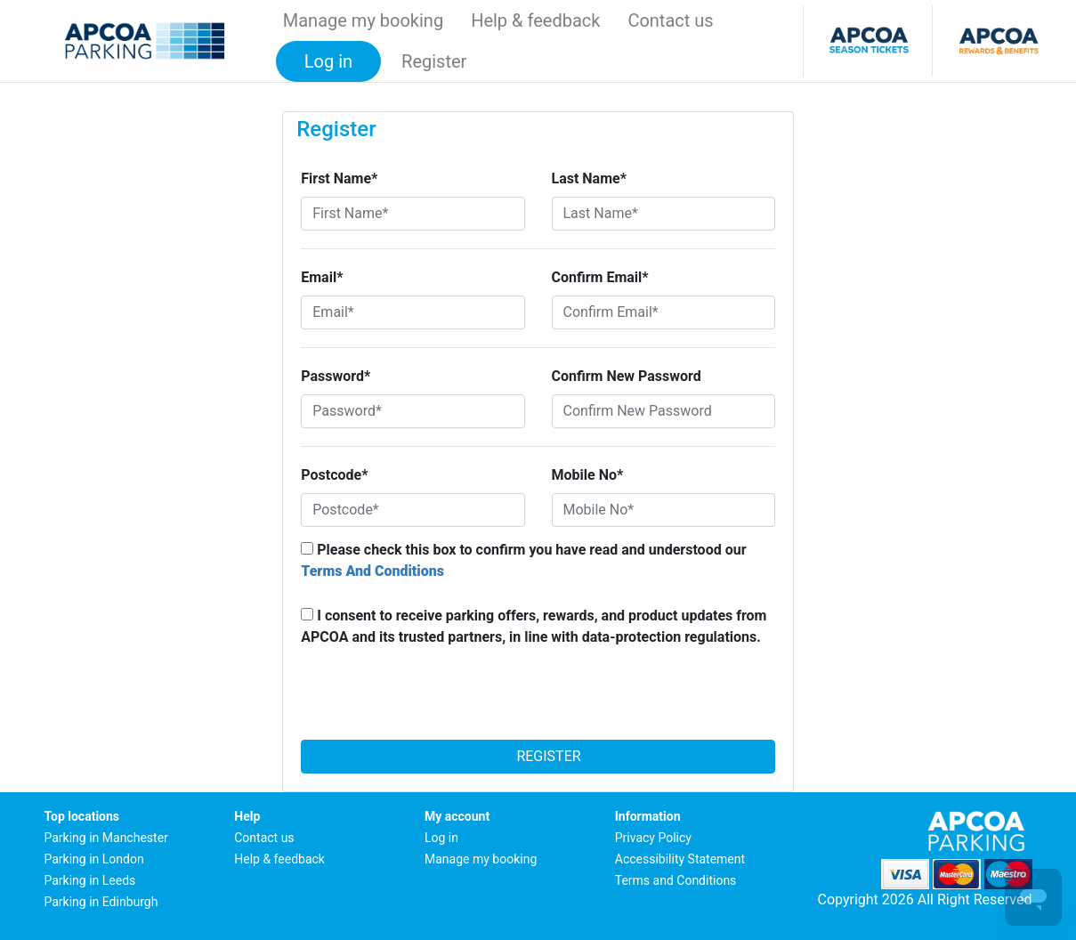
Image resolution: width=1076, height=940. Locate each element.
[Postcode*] (412, 510)
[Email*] (412, 312)
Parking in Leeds (90, 880)
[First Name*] (412, 214)
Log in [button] (328, 61)
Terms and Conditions (676, 880)
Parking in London (94, 859)
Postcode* (334, 474)
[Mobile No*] (663, 510)
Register (537, 756)
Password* (335, 376)
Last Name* (589, 178)
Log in (441, 838)
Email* (322, 277)
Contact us (670, 20)
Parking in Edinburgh (101, 902)
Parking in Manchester (106, 838)
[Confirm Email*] (663, 312)
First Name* (339, 178)
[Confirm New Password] (663, 411)
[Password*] (412, 411)
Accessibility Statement (680, 859)
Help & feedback (535, 20)
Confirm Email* (600, 277)
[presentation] (538, 698)
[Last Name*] (663, 214)
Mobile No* (588, 474)
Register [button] (433, 61)
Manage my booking (363, 20)
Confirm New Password (626, 376)
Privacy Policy (653, 838)
